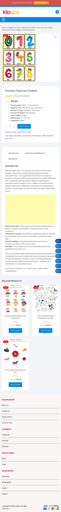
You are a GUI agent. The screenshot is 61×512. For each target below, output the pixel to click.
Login (4, 464)
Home (4, 27)
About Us (5, 405)
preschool (8, 138)
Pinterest (5, 446)
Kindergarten (37, 136)
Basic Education (15, 136)
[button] (55, 37)
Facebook (5, 435)
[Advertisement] (30, 209)
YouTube (5, 441)
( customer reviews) (22, 96)
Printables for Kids (13, 27)
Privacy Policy (7, 417)
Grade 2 (5, 494)
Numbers (50, 136)
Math (44, 136)
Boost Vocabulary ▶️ (41, 2)
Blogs (4, 458)
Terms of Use (7, 423)
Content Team (31, 268)
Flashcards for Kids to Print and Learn (34, 27)
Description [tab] (13, 153)
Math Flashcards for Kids (22, 132)
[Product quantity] (10, 126)
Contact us (6, 411)
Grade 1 (4, 488)
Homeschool (26, 136)
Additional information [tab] (34, 153)
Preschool (5, 476)
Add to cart (24, 126)
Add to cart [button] (15, 330)
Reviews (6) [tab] (12, 159)
